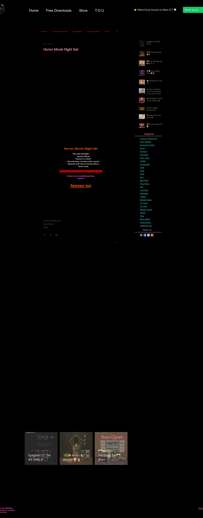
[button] (58, 10)
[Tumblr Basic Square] (141, 235)
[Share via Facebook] (44, 235)
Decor (107, 31)
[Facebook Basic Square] (144, 235)
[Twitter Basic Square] (148, 235)
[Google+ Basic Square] (152, 235)
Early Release (77, 31)
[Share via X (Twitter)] (50, 235)
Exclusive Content (93, 31)
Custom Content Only (60, 31)
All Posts (44, 31)
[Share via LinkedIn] (56, 235)
